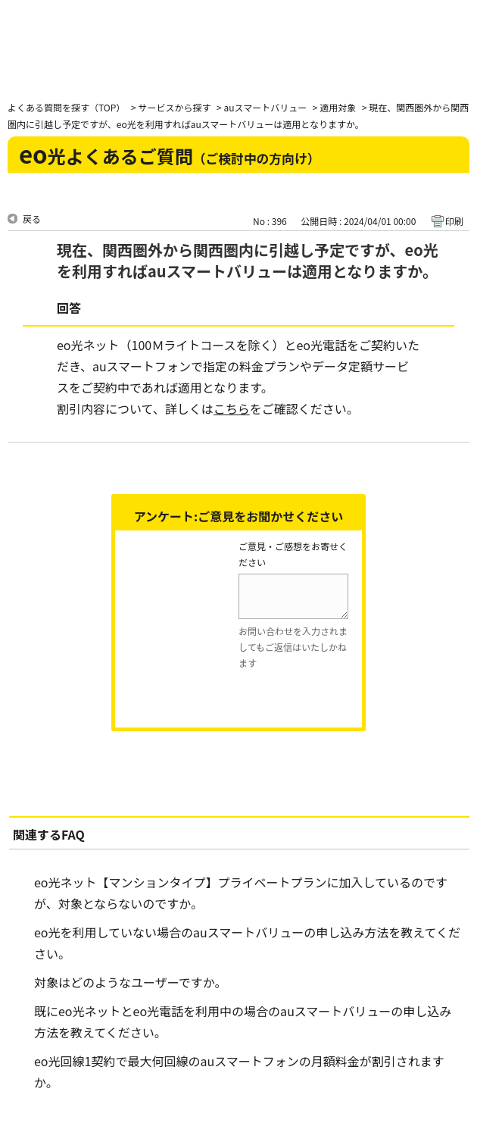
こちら (232, 408)
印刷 (454, 220)
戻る (32, 218)
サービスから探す (174, 107)
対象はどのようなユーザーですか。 (130, 982)
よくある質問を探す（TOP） (66, 107)
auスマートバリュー (265, 107)
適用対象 (338, 107)
